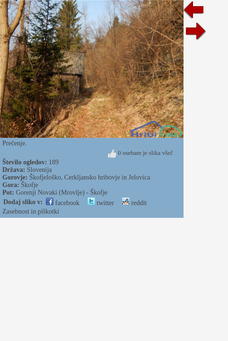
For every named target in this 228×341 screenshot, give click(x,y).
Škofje (29, 184)
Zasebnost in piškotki (30, 211)
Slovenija (39, 169)
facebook (62, 202)
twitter (101, 202)
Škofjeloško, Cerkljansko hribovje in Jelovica (89, 177)
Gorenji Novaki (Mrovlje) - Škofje (61, 192)
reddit (134, 202)
